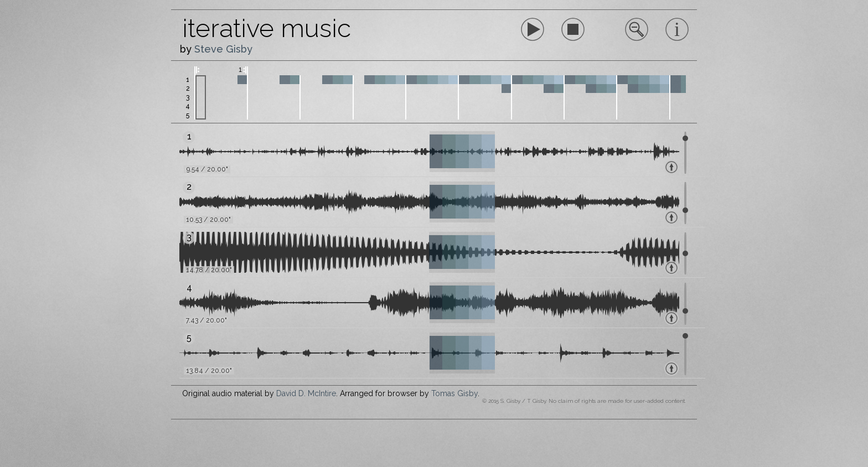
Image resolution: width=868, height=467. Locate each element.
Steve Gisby (223, 49)
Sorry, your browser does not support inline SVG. (573, 29)
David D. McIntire (306, 393)
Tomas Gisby (454, 393)
